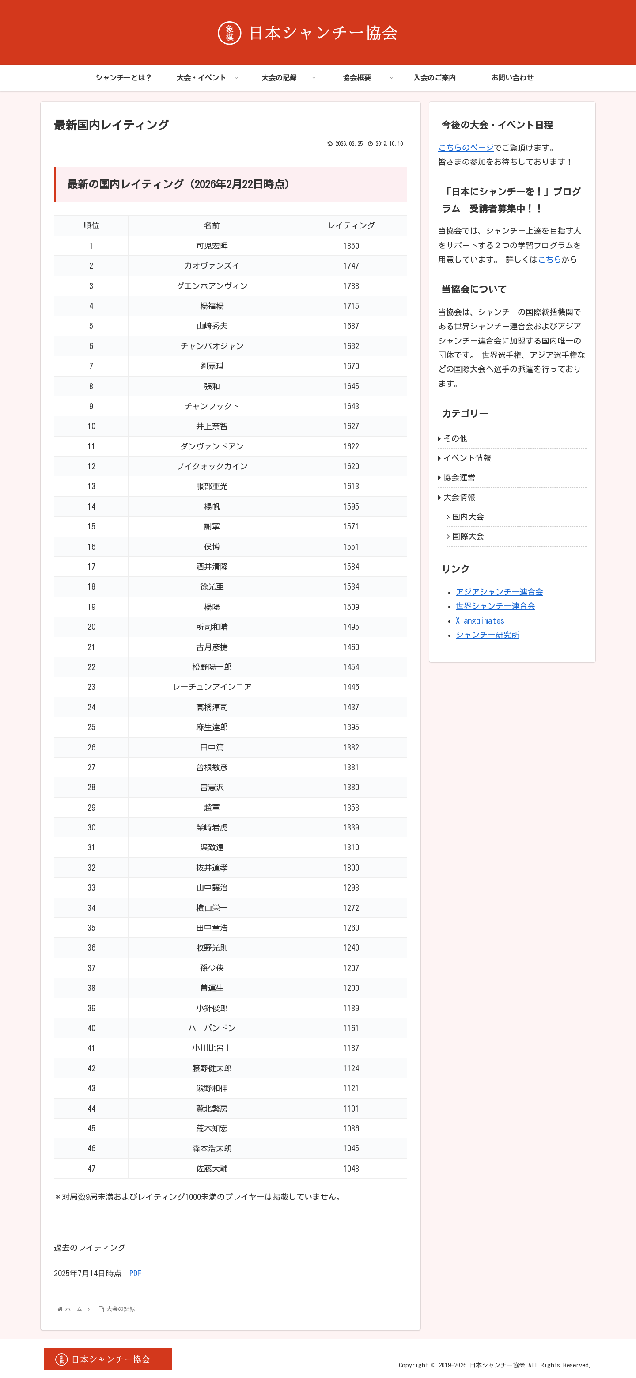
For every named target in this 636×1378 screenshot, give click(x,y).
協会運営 (459, 477)
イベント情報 (467, 458)
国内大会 (468, 517)
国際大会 (468, 536)
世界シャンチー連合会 (495, 606)
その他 (455, 438)
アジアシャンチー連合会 (499, 592)
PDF (135, 1273)
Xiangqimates (480, 620)
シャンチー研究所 (487, 635)
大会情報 (459, 497)
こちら (549, 259)
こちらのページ (466, 148)
